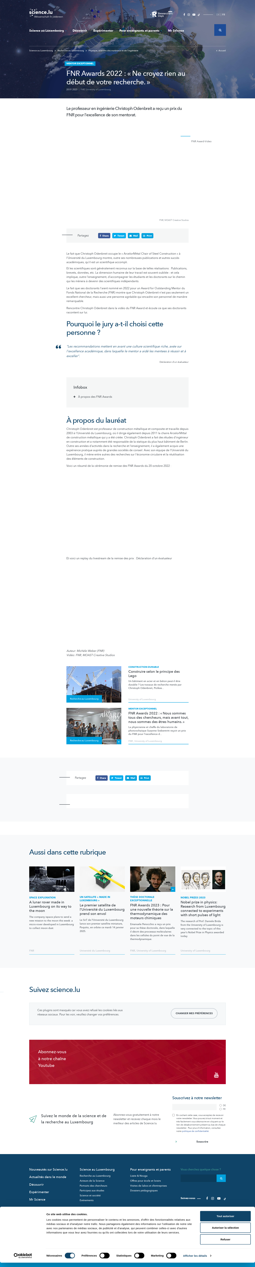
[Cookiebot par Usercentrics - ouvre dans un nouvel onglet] (22, 1260)
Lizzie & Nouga (139, 1175)
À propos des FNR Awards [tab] (95, 397)
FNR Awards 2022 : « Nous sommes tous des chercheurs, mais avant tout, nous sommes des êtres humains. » (158, 717)
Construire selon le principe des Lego (154, 674)
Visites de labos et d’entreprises (148, 1184)
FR (223, 14)
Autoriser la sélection (225, 1232)
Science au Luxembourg (47, 31)
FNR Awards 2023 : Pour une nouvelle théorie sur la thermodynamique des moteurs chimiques (151, 911)
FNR (83, 89)
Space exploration (42, 897)
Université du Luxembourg (95, 950)
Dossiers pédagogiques (144, 1189)
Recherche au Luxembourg (69, 50)
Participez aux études (92, 1189)
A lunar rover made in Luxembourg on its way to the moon (50, 906)
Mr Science (176, 31)
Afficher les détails (195, 1259)
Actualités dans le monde (47, 1176)
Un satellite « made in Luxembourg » (95, 898)
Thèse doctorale (142, 898)
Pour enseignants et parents (140, 31)
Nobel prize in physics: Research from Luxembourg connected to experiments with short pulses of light (203, 908)
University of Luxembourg (98, 89)
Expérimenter (103, 31)
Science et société (90, 1194)
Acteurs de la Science (92, 1179)
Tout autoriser (225, 1220)
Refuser (225, 1243)
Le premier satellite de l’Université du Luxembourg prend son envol (102, 909)
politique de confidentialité (195, 1130)
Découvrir (80, 31)
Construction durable (143, 667)
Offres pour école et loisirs (145, 1179)
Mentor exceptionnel (142, 708)
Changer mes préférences (194, 1013)
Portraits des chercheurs (93, 1184)
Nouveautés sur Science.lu (48, 1168)
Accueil (221, 50)
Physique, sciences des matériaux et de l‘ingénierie (112, 50)
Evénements (87, 1199)
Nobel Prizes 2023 (193, 897)
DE (218, 14)
